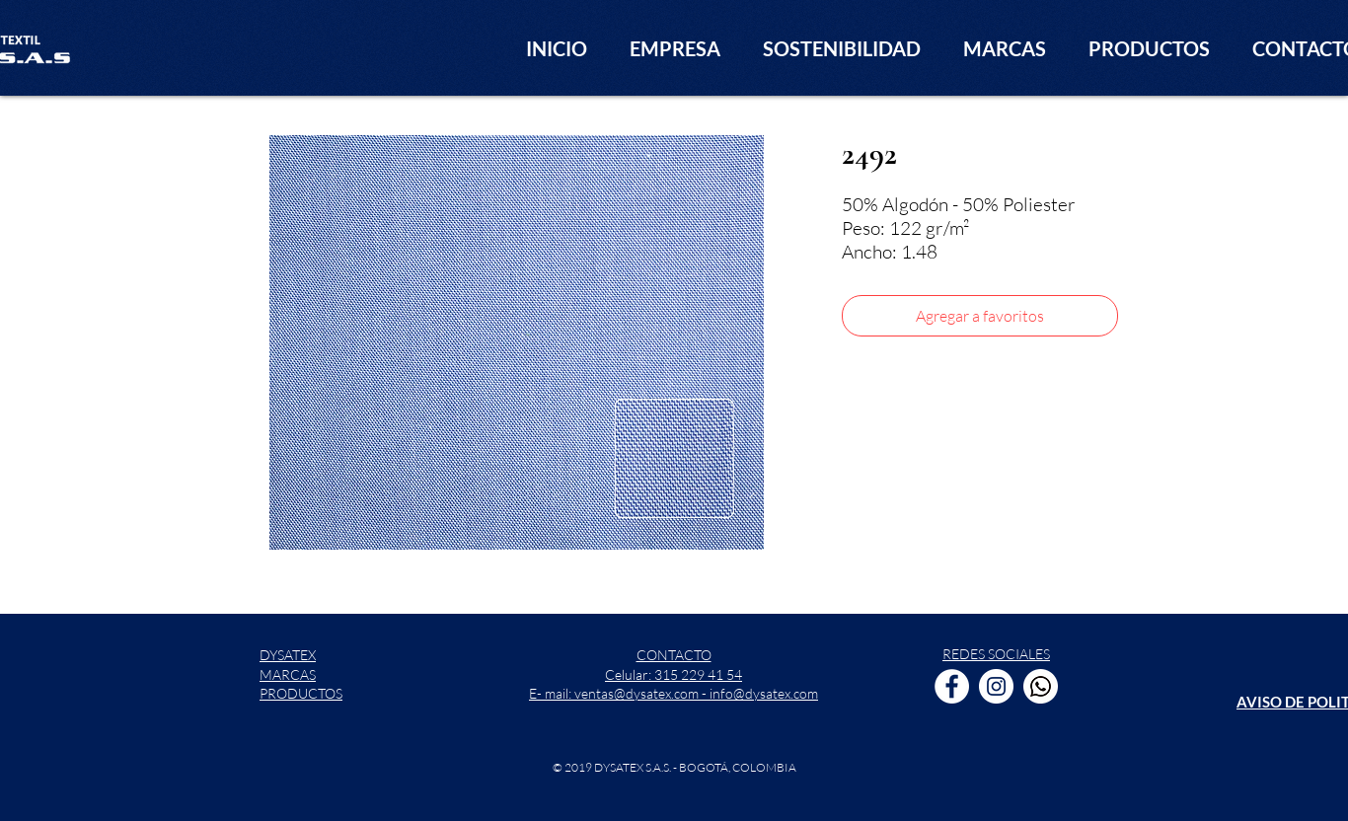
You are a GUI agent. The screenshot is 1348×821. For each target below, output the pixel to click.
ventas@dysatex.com (636, 693)
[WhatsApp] (1040, 686)
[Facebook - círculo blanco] (952, 686)
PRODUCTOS (301, 693)
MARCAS (288, 674)
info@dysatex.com (764, 693)
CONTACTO (674, 654)
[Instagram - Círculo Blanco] (996, 686)
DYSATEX (288, 654)
